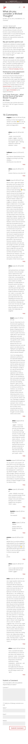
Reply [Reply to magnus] (24, 127)
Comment (6, 687)
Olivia (5, 18)
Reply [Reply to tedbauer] (24, 164)
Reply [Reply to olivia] (24, 147)
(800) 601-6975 (14, 1)
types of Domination (12, 90)
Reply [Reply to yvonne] (24, 559)
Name (5, 708)
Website (5, 720)
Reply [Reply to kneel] (24, 261)
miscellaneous (18, 18)
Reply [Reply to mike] (24, 644)
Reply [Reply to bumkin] (24, 484)
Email (4, 714)
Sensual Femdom (7, 86)
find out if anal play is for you (16, 69)
